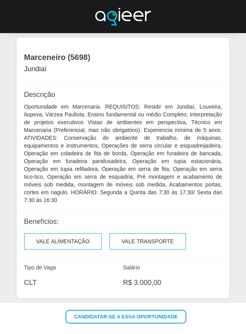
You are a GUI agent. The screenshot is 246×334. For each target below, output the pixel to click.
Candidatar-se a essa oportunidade (126, 317)
